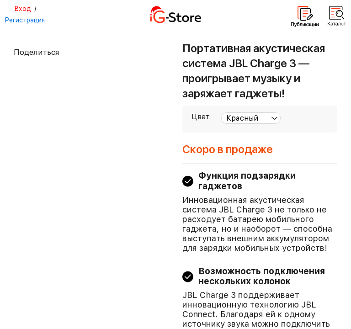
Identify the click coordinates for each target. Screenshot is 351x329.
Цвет (200, 116)
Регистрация (25, 20)
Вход (22, 8)
